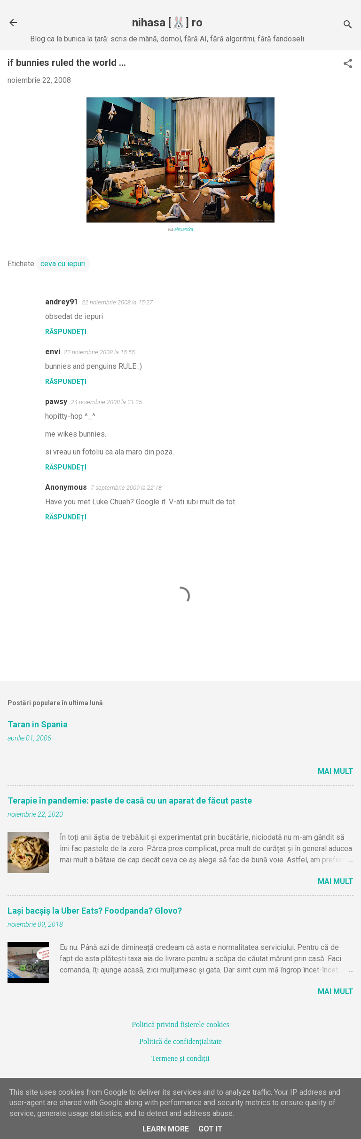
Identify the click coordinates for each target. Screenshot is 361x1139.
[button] (347, 64)
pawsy (56, 401)
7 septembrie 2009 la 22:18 (126, 487)
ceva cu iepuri (63, 263)
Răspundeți (65, 331)
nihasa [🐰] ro (167, 22)
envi (52, 351)
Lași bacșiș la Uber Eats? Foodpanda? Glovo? (95, 911)
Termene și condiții (180, 1058)
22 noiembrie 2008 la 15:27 (117, 302)
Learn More (165, 1128)
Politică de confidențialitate (180, 1041)
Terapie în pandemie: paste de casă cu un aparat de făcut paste (130, 800)
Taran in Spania (38, 724)
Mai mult (335, 771)
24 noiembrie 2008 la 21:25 (106, 402)
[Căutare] (347, 25)
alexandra (183, 229)
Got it (210, 1128)
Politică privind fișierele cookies (180, 1024)
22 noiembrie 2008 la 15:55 (99, 352)
